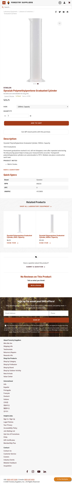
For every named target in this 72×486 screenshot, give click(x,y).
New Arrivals (8, 374)
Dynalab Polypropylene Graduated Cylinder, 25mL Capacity (19, 236)
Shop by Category (10, 361)
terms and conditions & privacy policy (51, 332)
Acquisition (7, 466)
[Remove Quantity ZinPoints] (5, 116)
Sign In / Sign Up (9, 419)
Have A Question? (11, 170)
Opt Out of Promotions (11, 434)
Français (7, 393)
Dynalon (7, 88)
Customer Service (10, 454)
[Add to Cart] (36, 123)
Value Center (8, 377)
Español (6, 387)
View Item (13, 243)
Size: (6, 107)
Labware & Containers (26, 11)
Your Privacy (8, 425)
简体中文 (7, 405)
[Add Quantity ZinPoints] (30, 116)
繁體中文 (7, 408)
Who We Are (8, 343)
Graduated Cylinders (10, 13)
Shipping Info (8, 346)
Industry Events (9, 460)
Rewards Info (8, 355)
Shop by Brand (9, 368)
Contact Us (7, 451)
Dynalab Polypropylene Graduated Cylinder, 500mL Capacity (51, 236)
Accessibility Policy (10, 428)
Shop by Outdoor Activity (12, 371)
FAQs (5, 437)
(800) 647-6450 (29, 480)
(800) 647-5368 (12, 480)
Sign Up (36, 320)
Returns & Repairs (10, 352)
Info (5, 384)
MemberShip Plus (10, 443)
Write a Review (36, 285)
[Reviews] (9, 96)
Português (7, 390)
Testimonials (8, 349)
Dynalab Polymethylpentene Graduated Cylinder (30, 91)
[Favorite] (59, 23)
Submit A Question (35, 267)
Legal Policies (8, 422)
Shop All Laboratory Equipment (36, 206)
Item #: (26, 96)
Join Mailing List (9, 431)
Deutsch (7, 396)
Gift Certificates (9, 440)
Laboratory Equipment (10, 11)
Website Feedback (10, 463)
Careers (6, 457)
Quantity (8, 111)
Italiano (6, 399)
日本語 (6, 402)
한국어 (6, 411)
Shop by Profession (10, 364)
